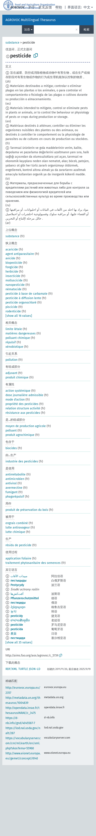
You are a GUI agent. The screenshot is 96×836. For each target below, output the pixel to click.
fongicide (11, 267)
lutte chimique (15, 532)
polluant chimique (17, 338)
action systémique (17, 391)
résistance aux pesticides (22, 413)
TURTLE (23, 669)
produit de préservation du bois (26, 510)
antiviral (11, 483)
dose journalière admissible (24, 395)
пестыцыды (18, 580)
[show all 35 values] (18, 642)
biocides (11, 448)
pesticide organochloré (21, 302)
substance (12, 42)
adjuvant (11, 373)
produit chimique (16, 377)
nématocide (13, 289)
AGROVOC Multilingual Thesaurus (30, 20)
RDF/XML (11, 669)
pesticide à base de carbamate (26, 294)
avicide (10, 258)
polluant (11, 430)
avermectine (13, 488)
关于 (31, 7)
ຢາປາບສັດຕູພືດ (20, 620)
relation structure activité (22, 408)
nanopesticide (15, 285)
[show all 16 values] (18, 316)
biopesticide (13, 263)
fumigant (11, 492)
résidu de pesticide (18, 545)
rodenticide (13, 311)
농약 (13, 611)
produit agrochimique (19, 435)
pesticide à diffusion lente (23, 298)
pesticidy (17, 616)
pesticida (17, 629)
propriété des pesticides (21, 404)
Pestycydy (17, 585)
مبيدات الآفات (19, 576)
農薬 (13, 633)
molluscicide (14, 280)
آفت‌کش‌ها (17, 594)
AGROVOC (17, 7)
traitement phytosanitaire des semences (33, 563)
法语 (27, 29)
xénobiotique (14, 347)
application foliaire (18, 558)
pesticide (17, 625)
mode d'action (15, 399)
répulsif (10, 342)
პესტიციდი (18, 607)
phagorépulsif (14, 496)
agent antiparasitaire (19, 254)
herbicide (11, 271)
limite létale (13, 329)
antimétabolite (15, 474)
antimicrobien (14, 479)
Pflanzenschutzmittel (25, 598)
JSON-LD (34, 669)
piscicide (11, 307)
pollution (11, 360)
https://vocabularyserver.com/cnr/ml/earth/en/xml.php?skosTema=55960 (23, 743)
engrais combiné (16, 523)
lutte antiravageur (17, 527)
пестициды (18, 602)
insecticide (12, 276)
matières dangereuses (20, 333)
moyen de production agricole (25, 426)
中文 (87, 7)
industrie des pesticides (21, 461)
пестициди (18, 638)
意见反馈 (45, 7)
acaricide (11, 249)
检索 (86, 29)
